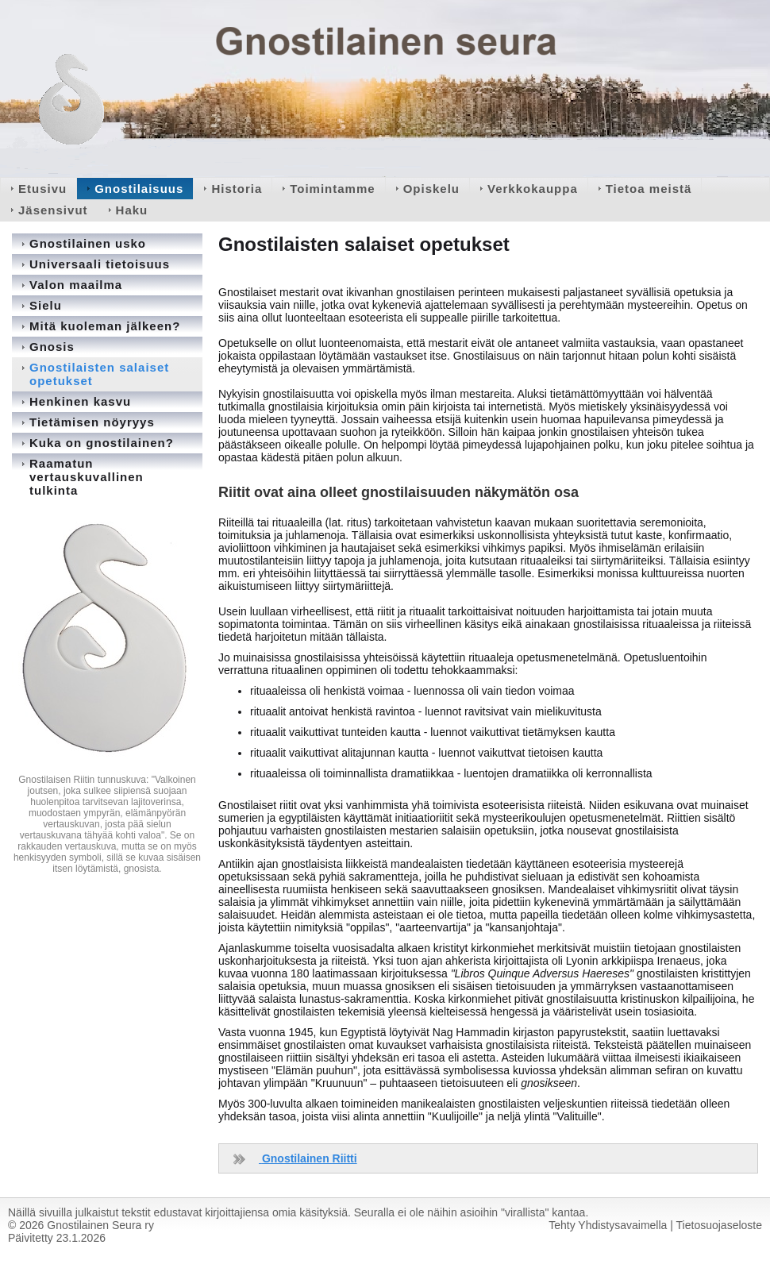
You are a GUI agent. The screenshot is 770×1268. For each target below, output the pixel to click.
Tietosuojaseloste (719, 1225)
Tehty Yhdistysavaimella (608, 1225)
